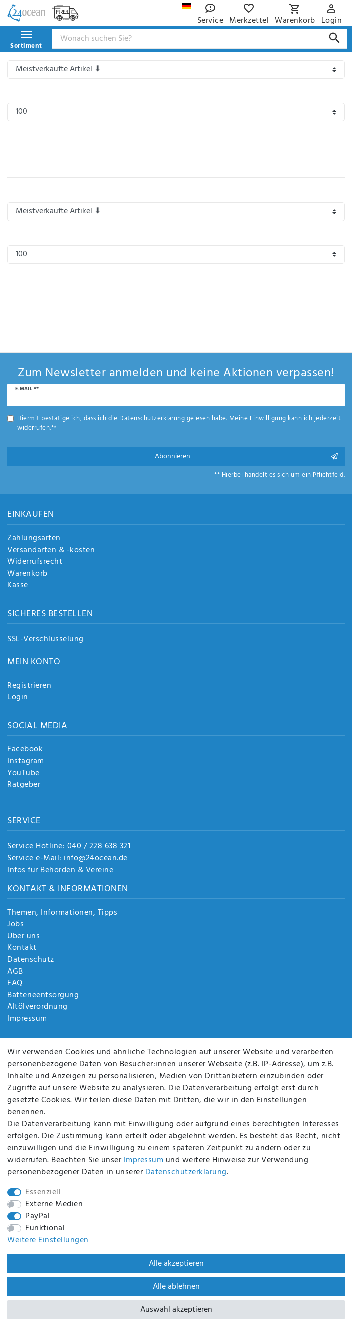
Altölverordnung (37, 1007)
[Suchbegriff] (200, 39)
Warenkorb (27, 574)
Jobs (15, 924)
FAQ (15, 983)
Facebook (25, 749)
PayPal (37, 1216)
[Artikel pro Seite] (176, 112)
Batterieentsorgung (43, 995)
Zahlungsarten (34, 538)
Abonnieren (246, 456)
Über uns (23, 936)
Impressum (27, 1019)
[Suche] (334, 38)
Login (17, 697)
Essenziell (43, 1192)
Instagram (25, 761)
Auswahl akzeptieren (176, 1309)
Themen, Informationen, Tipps (62, 913)
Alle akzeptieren (176, 1263)
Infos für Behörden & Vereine (60, 870)
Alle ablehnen (176, 1286)
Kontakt (22, 948)
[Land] (186, 6)
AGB (15, 972)
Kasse (17, 585)
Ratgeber (23, 785)
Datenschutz (30, 960)
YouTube (23, 773)
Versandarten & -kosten (51, 550)
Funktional (45, 1228)
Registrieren (29, 686)
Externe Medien (54, 1204)
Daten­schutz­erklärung (186, 1172)
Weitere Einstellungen (48, 1240)
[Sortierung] (176, 69)
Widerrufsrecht (34, 562)
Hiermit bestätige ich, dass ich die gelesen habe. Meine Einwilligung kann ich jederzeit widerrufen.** (179, 423)
